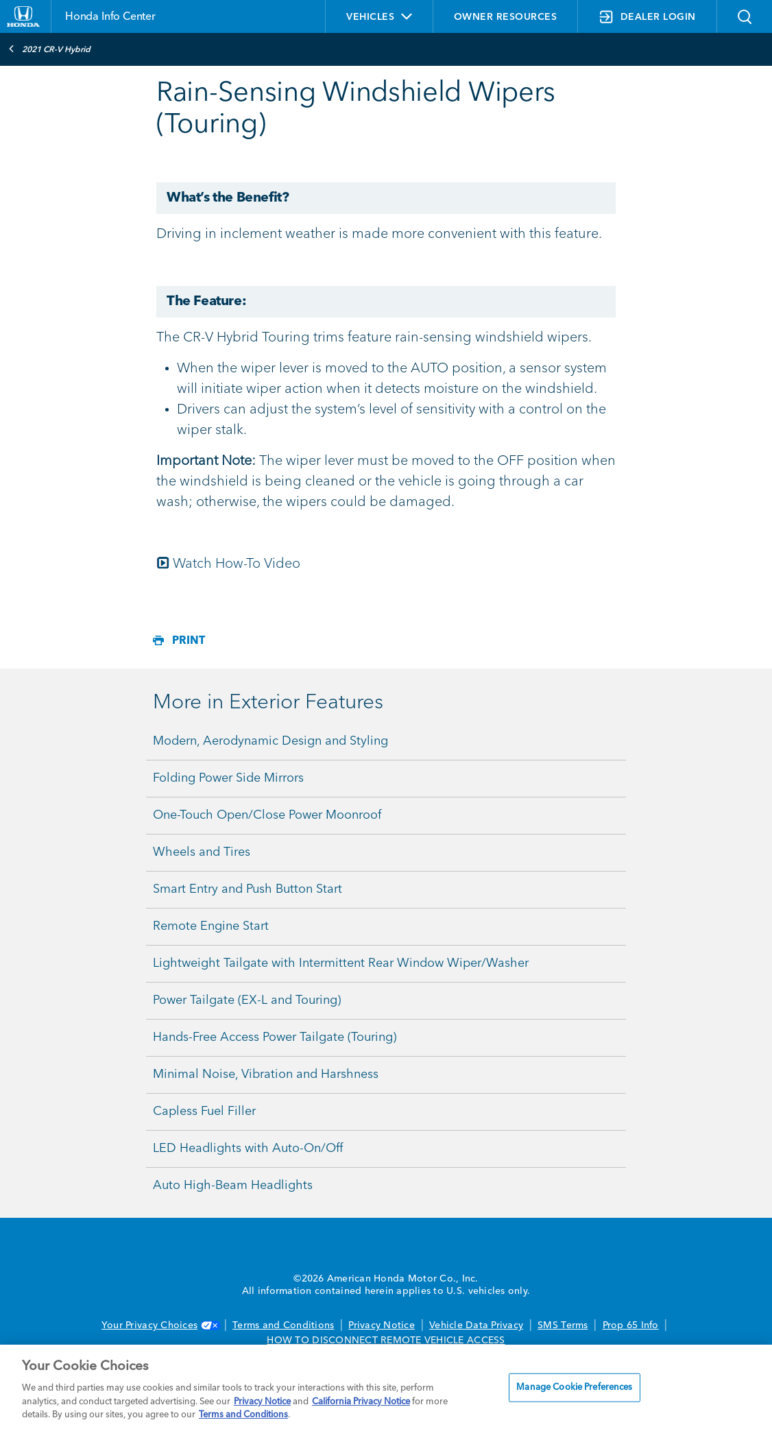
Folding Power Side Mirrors (228, 778)
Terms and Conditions (283, 1325)
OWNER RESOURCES (505, 17)
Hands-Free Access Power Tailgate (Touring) (274, 1037)
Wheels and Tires (201, 852)
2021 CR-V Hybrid (49, 48)
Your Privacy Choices (159, 1325)
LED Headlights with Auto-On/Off (248, 1148)
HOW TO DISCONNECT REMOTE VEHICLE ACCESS (386, 1340)
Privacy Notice (381, 1325)
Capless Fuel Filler (204, 1111)
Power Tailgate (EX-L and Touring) (247, 1000)
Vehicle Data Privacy (476, 1325)
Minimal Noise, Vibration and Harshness (265, 1074)
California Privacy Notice (361, 1401)
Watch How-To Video (236, 564)
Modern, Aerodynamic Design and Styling (270, 741)
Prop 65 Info (631, 1325)
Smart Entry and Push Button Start (247, 889)
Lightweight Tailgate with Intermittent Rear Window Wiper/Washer (341, 963)
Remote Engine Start (211, 926)
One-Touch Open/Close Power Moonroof (267, 815)
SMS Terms (563, 1325)
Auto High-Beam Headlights (233, 1185)
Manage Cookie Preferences (574, 1387)
